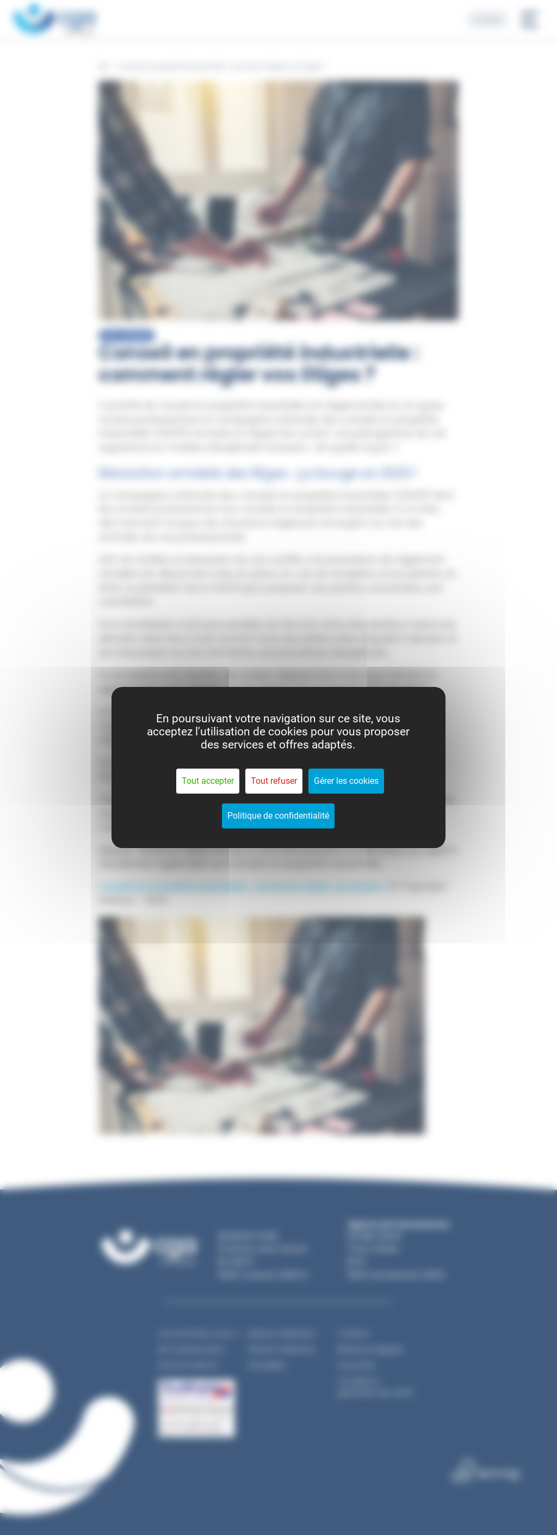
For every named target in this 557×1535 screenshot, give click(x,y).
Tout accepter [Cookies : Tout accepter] (208, 781)
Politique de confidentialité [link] (278, 816)
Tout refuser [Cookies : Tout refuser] (274, 781)
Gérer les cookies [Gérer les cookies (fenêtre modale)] (346, 781)
